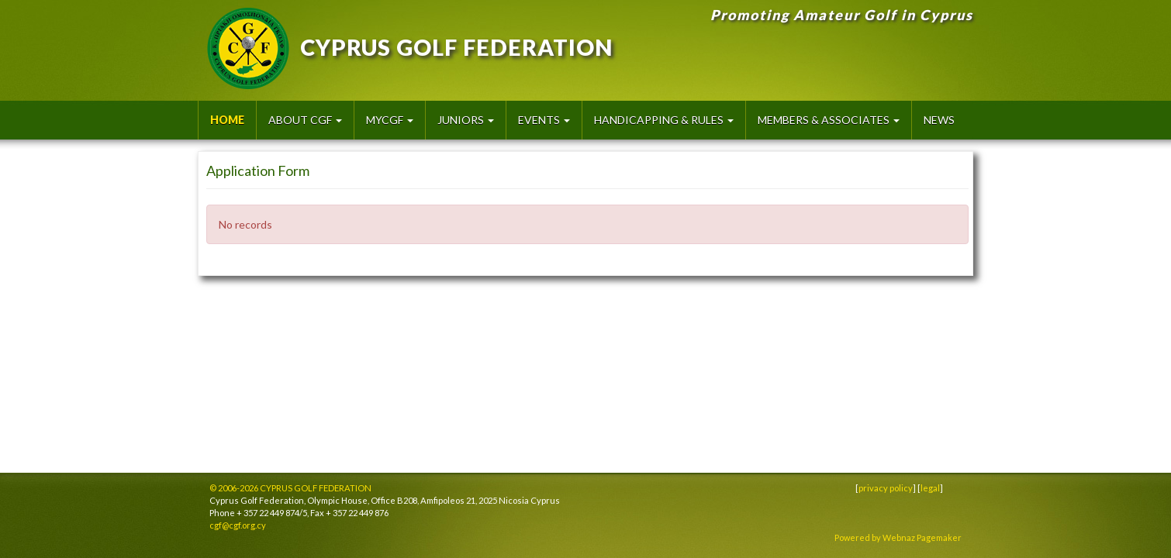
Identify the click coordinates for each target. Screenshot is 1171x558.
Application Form (257, 170)
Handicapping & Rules (664, 119)
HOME (227, 119)
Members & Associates (829, 119)
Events (544, 119)
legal (930, 488)
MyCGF (389, 119)
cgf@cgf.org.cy (237, 525)
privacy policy (885, 488)
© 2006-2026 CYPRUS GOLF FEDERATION (290, 488)
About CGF (305, 119)
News (939, 119)
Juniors (465, 119)
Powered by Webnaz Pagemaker (898, 537)
